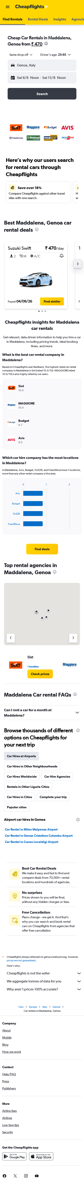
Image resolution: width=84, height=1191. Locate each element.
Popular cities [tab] (16, 807)
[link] (42, 549)
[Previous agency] (11, 638)
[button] (8, 7)
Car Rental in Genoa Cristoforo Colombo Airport (39, 835)
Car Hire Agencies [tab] (57, 776)
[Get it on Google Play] (14, 1156)
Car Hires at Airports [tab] (21, 756)
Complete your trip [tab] (53, 797)
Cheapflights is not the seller (44, 973)
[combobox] (21, 54)
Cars (21, 1006)
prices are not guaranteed (21, 960)
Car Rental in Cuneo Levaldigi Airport (31, 842)
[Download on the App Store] (41, 1156)
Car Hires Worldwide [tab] (22, 776)
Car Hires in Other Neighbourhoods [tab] (32, 766)
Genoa (56, 1006)
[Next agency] (73, 638)
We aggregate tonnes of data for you (44, 981)
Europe (33, 1006)
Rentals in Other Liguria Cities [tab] (28, 787)
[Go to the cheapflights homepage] (31, 7)
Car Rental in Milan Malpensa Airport (31, 829)
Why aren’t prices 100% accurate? (44, 989)
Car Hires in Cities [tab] (19, 797)
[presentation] (46, 44)
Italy (44, 1006)
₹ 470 (36, 43)
